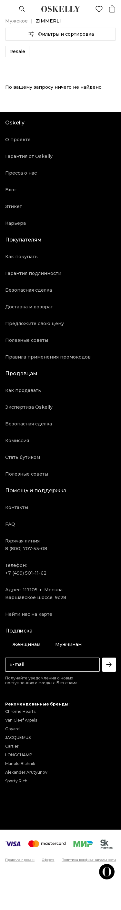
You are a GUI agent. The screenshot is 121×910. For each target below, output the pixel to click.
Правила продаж (20, 860)
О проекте (18, 139)
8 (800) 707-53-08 (26, 548)
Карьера (15, 223)
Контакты (16, 507)
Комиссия (17, 440)
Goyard (12, 728)
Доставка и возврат (29, 307)
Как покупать (21, 256)
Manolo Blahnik (20, 763)
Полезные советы (26, 340)
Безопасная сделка (28, 290)
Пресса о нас (21, 173)
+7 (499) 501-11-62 (25, 573)
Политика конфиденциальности (89, 860)
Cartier (12, 746)
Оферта (48, 860)
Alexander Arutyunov (26, 772)
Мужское (16, 21)
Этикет (13, 206)
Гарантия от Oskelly (29, 156)
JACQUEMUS (18, 737)
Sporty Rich (16, 780)
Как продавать (23, 390)
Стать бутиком (22, 457)
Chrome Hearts (20, 711)
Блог (10, 190)
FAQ (10, 524)
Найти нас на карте (28, 614)
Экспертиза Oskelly (29, 407)
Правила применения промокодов (48, 357)
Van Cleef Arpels (21, 720)
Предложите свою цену (34, 323)
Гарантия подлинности (33, 273)
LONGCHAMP (18, 754)
